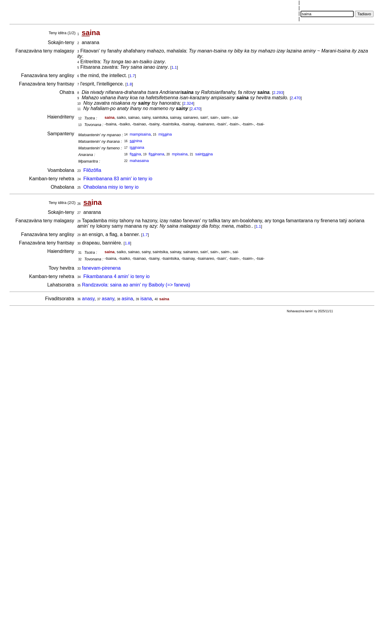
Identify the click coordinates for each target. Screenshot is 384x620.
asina (127, 298)
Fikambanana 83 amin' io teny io (117, 178)
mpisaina (180, 154)
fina (135, 154)
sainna (204, 154)
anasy (88, 298)
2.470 (296, 98)
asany (108, 298)
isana (146, 298)
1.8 (129, 84)
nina (136, 141)
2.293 (278, 92)
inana (137, 147)
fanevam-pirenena (101, 268)
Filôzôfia (92, 170)
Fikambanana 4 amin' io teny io (116, 276)
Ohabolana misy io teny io (111, 187)
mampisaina (140, 134)
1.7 (132, 75)
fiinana (156, 154)
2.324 (188, 103)
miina (165, 134)
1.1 (174, 67)
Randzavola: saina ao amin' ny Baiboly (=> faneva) (136, 284)
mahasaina (139, 160)
